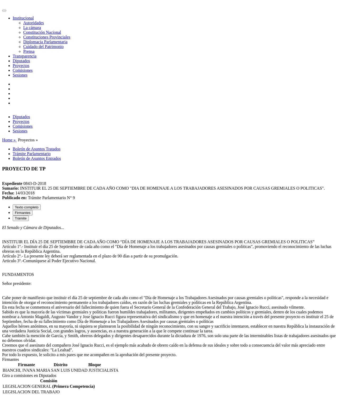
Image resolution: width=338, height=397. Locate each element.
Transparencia (24, 56)
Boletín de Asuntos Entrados (37, 158)
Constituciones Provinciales (46, 37)
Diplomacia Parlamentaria (45, 42)
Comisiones (23, 70)
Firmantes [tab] (22, 213)
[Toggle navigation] (4, 10)
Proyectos (21, 65)
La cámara (32, 27)
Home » (9, 140)
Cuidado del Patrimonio (43, 46)
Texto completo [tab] (27, 207)
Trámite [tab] (21, 218)
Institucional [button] (23, 18)
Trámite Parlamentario (32, 153)
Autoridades (33, 23)
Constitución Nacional (42, 32)
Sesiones (20, 75)
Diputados (21, 61)
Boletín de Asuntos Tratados (36, 149)
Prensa (29, 51)
